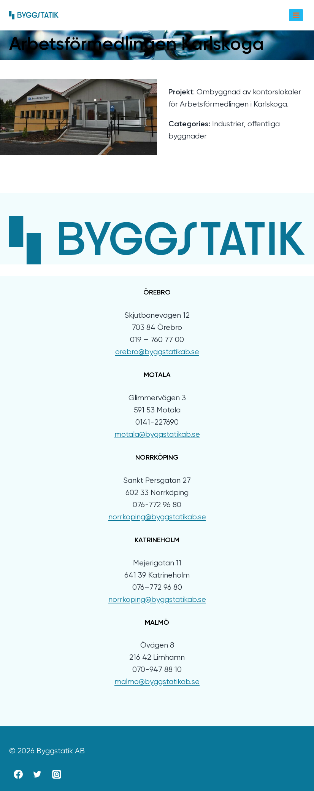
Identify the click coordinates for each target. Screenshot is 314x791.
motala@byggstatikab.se (157, 435)
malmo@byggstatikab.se (157, 682)
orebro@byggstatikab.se (157, 352)
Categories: (189, 124)
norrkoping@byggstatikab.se (157, 517)
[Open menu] (296, 15)
